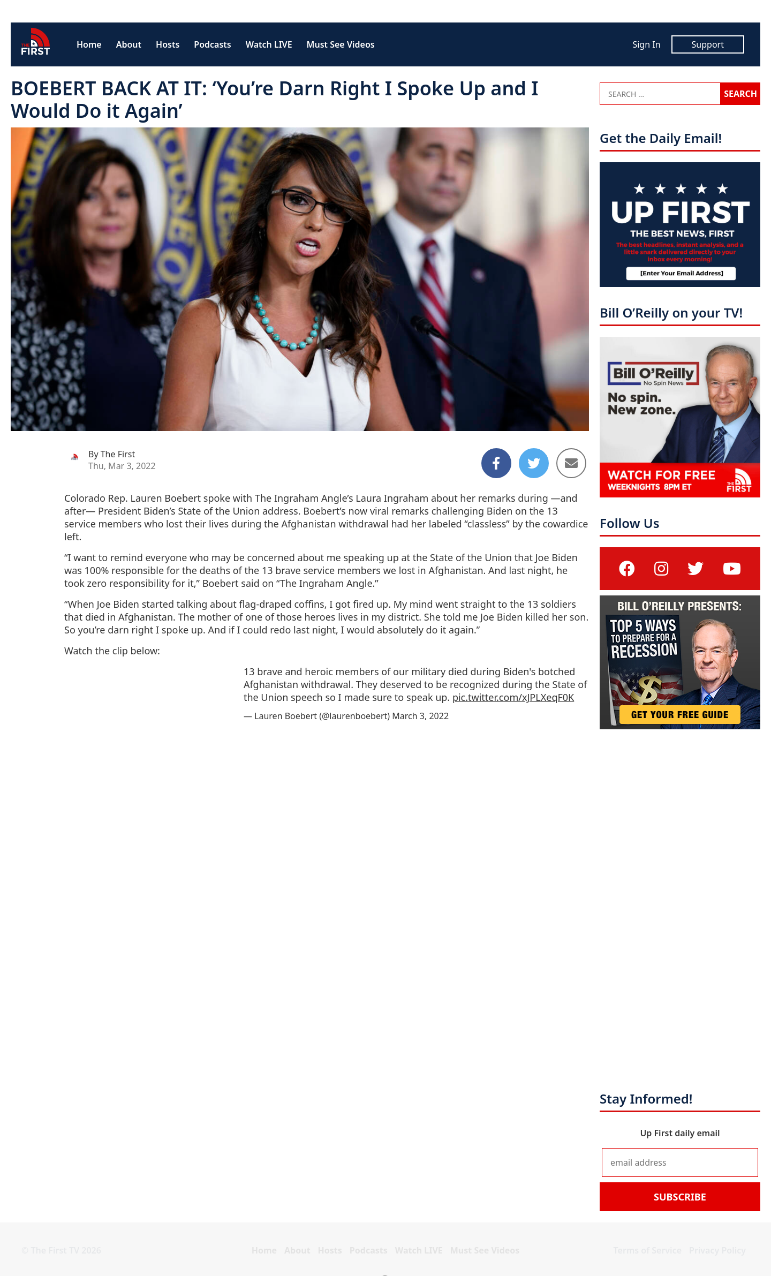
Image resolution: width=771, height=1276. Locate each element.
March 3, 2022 (420, 716)
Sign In (646, 44)
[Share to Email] (571, 463)
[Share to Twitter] (534, 463)
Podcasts (212, 44)
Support (708, 44)
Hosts (167, 44)
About (128, 44)
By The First (111, 454)
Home (89, 44)
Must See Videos (341, 44)
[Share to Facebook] (496, 463)
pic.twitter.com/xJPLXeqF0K (513, 697)
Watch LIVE (269, 44)
